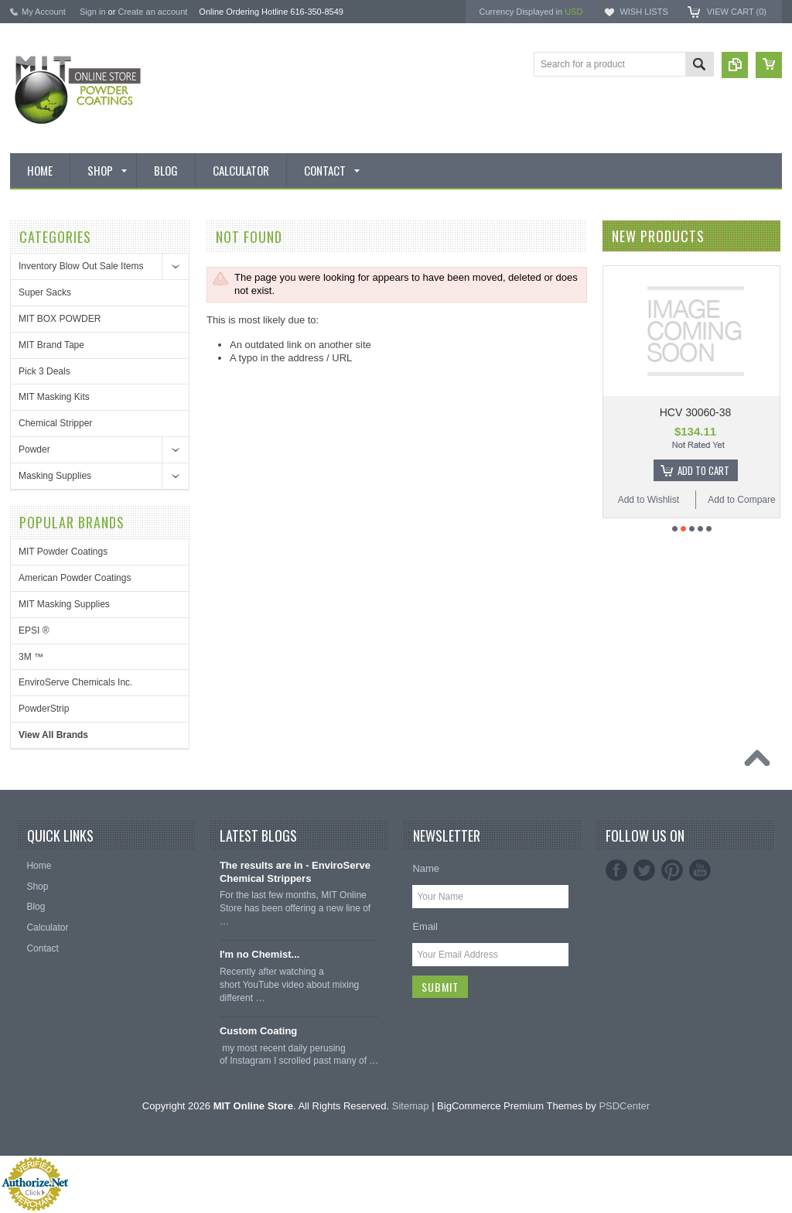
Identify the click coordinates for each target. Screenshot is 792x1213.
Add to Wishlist (648, 499)
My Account (44, 11)
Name (425, 868)
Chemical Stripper (55, 423)
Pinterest (672, 870)
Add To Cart (703, 470)
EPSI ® (34, 630)
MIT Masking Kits (54, 396)
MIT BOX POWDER (60, 318)
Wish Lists (643, 11)
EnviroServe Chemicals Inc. (75, 682)
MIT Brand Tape (51, 345)
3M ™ (31, 656)
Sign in (93, 11)
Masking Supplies (55, 475)
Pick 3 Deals (44, 371)
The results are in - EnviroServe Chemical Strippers (295, 871)
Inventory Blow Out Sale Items (81, 266)
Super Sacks (45, 292)
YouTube (700, 870)
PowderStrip (44, 708)
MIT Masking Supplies (64, 604)
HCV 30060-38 (696, 412)
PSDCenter (624, 1106)
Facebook (616, 870)
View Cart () (736, 11)
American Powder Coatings (75, 577)
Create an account (152, 11)
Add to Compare (741, 499)
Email (425, 926)
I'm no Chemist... (260, 954)
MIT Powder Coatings (63, 551)
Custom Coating (258, 1031)
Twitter (644, 870)
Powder (34, 449)
